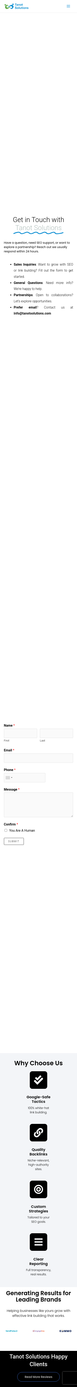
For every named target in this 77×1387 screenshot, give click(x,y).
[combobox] (9, 777)
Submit (14, 841)
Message (12, 789)
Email (9, 750)
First (6, 740)
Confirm (11, 824)
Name (9, 725)
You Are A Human (22, 830)
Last (42, 740)
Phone (10, 770)
